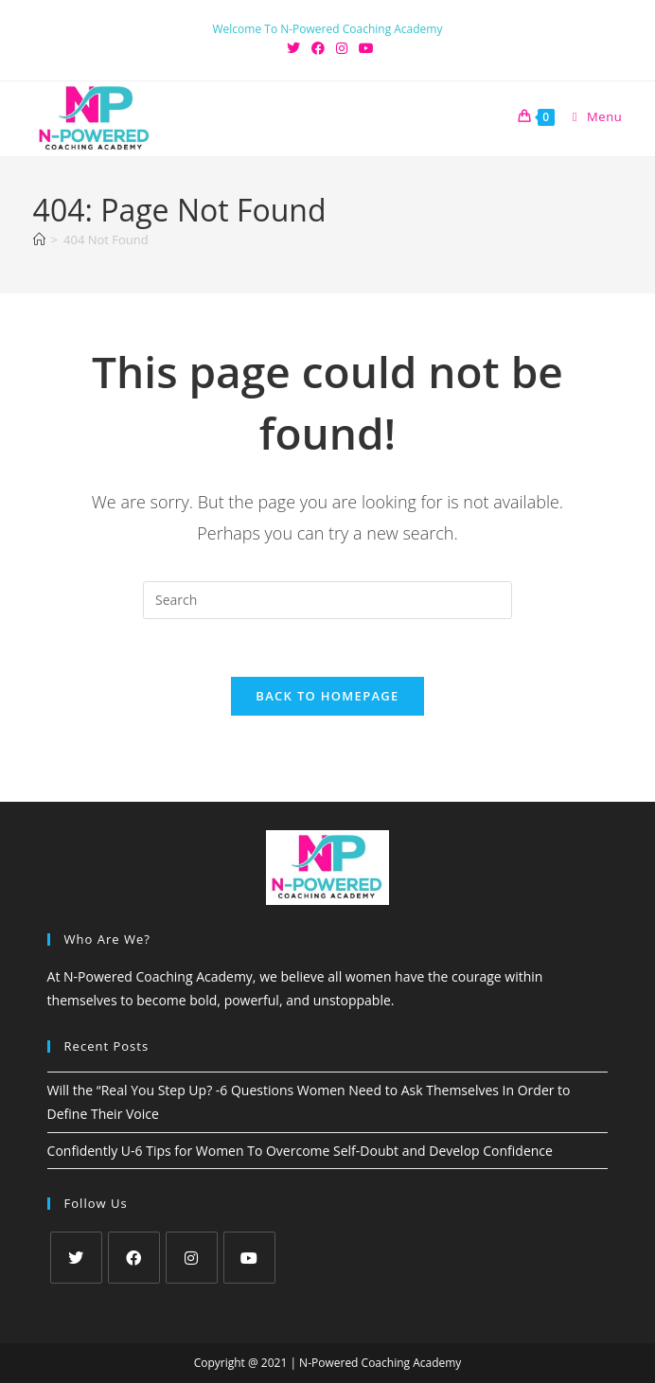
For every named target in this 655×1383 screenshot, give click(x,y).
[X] (76, 1258)
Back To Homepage (327, 695)
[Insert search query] (327, 600)
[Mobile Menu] (590, 116)
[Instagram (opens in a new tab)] (341, 48)
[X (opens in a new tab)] (293, 48)
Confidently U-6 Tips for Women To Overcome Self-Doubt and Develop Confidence (300, 1151)
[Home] (39, 239)
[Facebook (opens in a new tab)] (318, 48)
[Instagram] (192, 1258)
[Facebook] (134, 1258)
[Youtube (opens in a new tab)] (363, 48)
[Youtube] (249, 1258)
